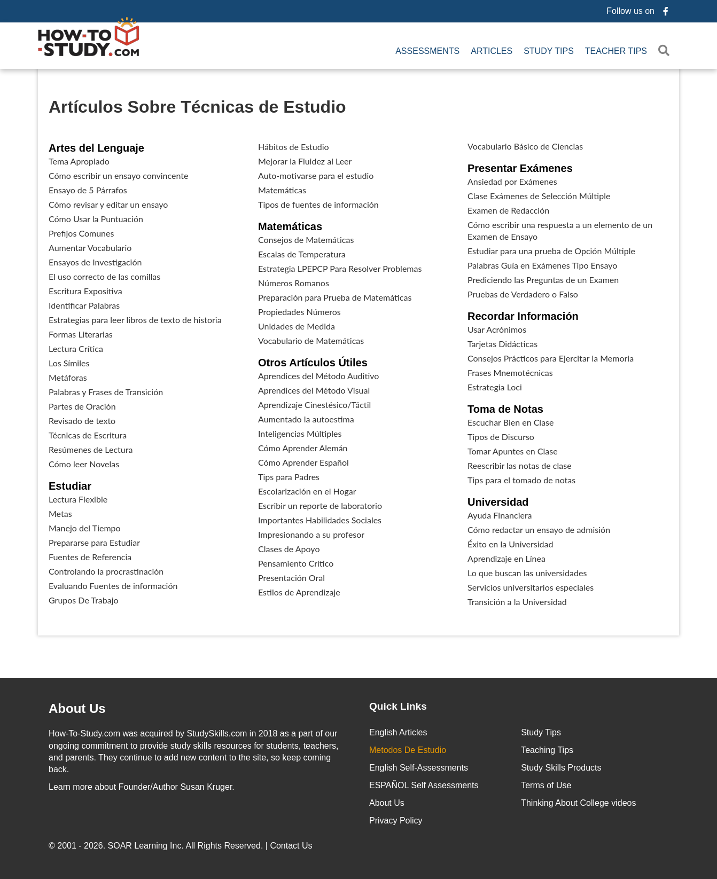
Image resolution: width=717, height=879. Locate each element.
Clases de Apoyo (288, 549)
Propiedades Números (299, 312)
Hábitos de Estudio (293, 147)
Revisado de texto (82, 420)
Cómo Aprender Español (303, 462)
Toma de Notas (505, 409)
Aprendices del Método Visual (314, 390)
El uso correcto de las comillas (104, 276)
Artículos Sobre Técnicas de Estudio (197, 106)
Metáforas (68, 377)
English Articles (398, 732)
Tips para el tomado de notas (521, 480)
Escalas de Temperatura (302, 254)
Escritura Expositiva (85, 291)
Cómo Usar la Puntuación (96, 219)
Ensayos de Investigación (95, 262)
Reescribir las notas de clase (519, 465)
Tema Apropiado (79, 161)
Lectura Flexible (78, 499)
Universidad (497, 502)
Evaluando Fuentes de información (113, 585)
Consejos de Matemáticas (306, 239)
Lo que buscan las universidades (527, 573)
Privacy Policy (396, 820)
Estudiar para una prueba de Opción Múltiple (551, 251)
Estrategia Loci (494, 387)
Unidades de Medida (296, 326)
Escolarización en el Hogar (307, 491)
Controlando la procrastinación (106, 571)
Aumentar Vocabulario (90, 247)
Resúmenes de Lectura (91, 449)
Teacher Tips (616, 51)
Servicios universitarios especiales (530, 587)
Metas (60, 513)
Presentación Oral (291, 577)
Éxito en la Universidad (510, 544)
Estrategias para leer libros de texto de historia (135, 320)
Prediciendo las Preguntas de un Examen (543, 279)
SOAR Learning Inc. (146, 845)
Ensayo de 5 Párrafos (88, 190)
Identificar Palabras (84, 305)
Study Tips (549, 51)
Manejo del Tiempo (85, 528)
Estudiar (70, 486)
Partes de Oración (82, 406)
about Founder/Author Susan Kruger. (142, 786)
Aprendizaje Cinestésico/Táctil (314, 404)
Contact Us (292, 845)
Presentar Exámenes (520, 168)
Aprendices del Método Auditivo (318, 376)
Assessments (427, 51)
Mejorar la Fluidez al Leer (305, 161)
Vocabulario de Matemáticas (311, 340)
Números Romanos (293, 283)
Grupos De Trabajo (84, 600)
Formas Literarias (81, 334)
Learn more (70, 786)
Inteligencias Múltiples (299, 433)
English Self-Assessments (418, 767)
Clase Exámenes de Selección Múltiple (538, 196)
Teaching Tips (547, 750)
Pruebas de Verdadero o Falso (522, 294)
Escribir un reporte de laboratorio (320, 505)
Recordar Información (523, 316)
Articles (491, 51)
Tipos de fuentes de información (318, 204)
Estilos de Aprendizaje (299, 592)
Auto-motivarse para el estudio (315, 175)
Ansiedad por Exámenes (512, 181)
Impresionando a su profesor (311, 534)
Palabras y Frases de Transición (106, 392)
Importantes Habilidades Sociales (319, 520)
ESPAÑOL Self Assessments (424, 785)
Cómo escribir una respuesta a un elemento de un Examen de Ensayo (559, 230)
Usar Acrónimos (496, 329)
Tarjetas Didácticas (502, 344)
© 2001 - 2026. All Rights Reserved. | (182, 845)
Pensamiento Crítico (295, 563)
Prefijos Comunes (81, 233)
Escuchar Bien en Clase (510, 422)
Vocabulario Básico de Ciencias (525, 146)
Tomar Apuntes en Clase (512, 451)
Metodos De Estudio (407, 750)
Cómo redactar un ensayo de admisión (538, 529)
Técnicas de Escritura (88, 435)
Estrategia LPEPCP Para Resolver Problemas (340, 268)
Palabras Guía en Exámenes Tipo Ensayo (542, 265)
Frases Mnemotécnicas (510, 372)
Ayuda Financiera (499, 515)
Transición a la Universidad (517, 602)
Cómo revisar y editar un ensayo (108, 204)
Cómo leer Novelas (84, 464)
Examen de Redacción (508, 210)
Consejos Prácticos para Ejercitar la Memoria (550, 358)
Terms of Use (546, 785)
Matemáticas (282, 190)
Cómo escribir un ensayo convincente (118, 175)
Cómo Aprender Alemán (303, 448)
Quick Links (398, 706)
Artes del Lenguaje (96, 148)
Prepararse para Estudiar (94, 542)
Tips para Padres (288, 477)
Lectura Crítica (76, 348)
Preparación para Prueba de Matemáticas (334, 297)
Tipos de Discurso (500, 436)
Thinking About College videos (578, 802)
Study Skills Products (561, 767)
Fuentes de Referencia (90, 557)
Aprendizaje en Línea (506, 558)
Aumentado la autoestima (306, 419)
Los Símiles (69, 363)
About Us (386, 802)
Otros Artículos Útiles (313, 362)
